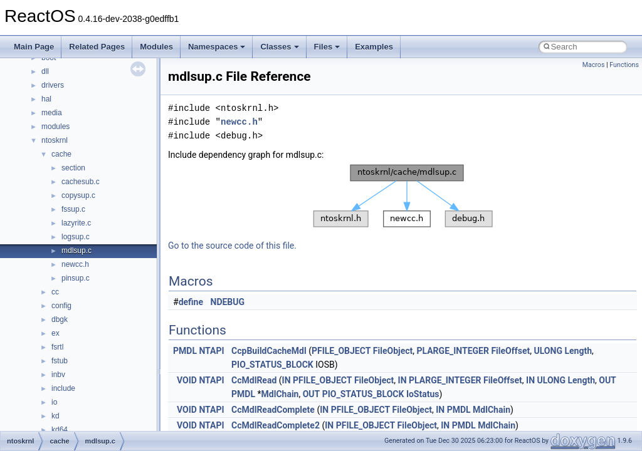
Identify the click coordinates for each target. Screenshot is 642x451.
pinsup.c (75, 278)
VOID (187, 380)
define (191, 302)
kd (55, 416)
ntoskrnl (54, 140)
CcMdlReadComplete (273, 410)
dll (45, 71)
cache (61, 154)
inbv (58, 374)
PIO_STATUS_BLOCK (272, 365)
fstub (59, 360)
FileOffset (510, 351)
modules (55, 126)
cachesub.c (80, 181)
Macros (593, 65)
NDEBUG (228, 302)
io (54, 402)
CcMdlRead (253, 380)
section (73, 167)
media (51, 112)
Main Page (34, 46)
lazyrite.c (76, 223)
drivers (52, 85)
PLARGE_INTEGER (452, 351)
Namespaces (217, 46)
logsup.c (75, 236)
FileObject (393, 351)
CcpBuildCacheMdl (269, 351)
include (63, 388)
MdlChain (280, 394)
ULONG (548, 351)
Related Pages (97, 46)
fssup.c (73, 209)
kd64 (59, 429)
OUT (607, 380)
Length (578, 351)
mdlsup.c (76, 250)
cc (55, 292)
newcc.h (75, 264)
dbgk (59, 319)
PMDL (185, 351)
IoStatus (422, 394)
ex (55, 333)
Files (327, 46)
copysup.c (78, 195)
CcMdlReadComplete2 (275, 425)
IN (286, 380)
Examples (374, 46)
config (61, 305)
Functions (624, 65)
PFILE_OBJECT (341, 351)
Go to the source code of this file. (232, 246)
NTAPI (211, 351)
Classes (279, 46)
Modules (156, 46)
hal (46, 99)
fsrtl (57, 347)
